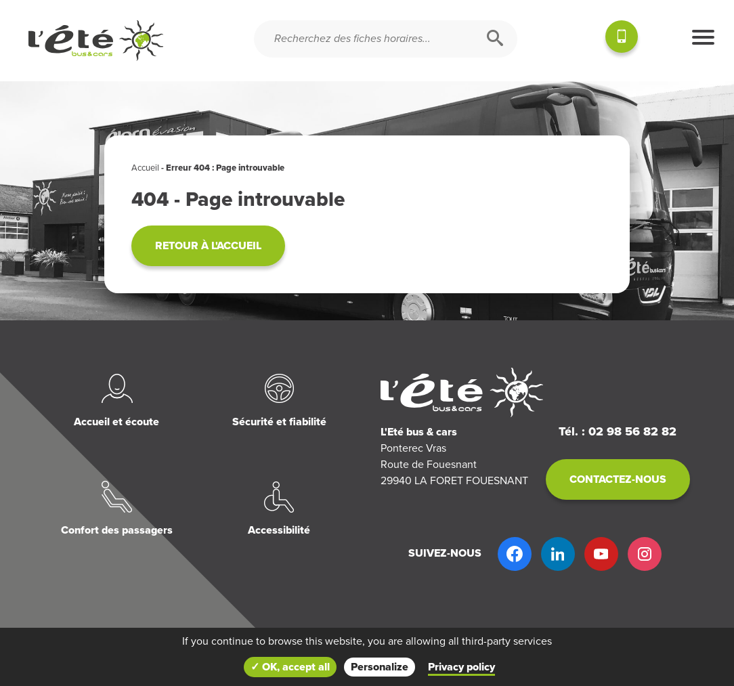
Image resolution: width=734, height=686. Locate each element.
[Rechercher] (495, 39)
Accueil (145, 168)
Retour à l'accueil (208, 246)
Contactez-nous (617, 479)
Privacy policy (461, 667)
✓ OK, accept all (290, 667)
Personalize (379, 667)
